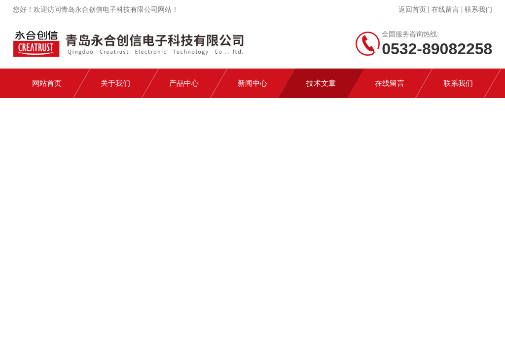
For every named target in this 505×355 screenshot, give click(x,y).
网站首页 (47, 83)
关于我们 (115, 83)
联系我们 (478, 9)
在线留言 (445, 9)
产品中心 (184, 83)
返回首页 (412, 9)
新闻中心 (252, 83)
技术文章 (321, 83)
